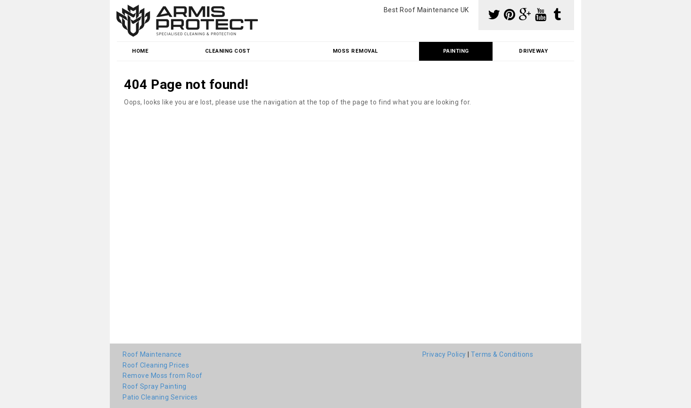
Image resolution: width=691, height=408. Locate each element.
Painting (456, 51)
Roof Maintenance (152, 354)
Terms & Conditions (502, 354)
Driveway (533, 51)
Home (140, 51)
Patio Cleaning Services (160, 397)
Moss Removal (355, 51)
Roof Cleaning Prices (156, 365)
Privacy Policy (444, 354)
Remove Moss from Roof (163, 375)
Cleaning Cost (227, 51)
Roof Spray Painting (155, 386)
